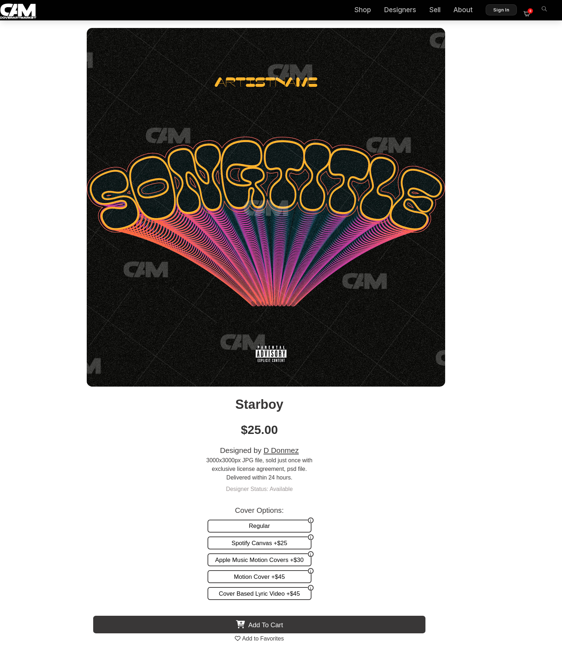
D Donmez (431, 90)
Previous (23, 364)
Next (538, 364)
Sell (439, 11)
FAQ (533, 488)
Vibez (344, 427)
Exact (470, 427)
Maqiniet (218, 427)
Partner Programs (516, 510)
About (467, 11)
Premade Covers (364, 480)
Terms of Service (303, 621)
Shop (366, 11)
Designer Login (256, 621)
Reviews (528, 495)
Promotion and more (369, 503)
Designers (404, 11)
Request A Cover (364, 495)
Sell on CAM (523, 503)
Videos (351, 510)
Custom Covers (362, 488)
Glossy (92, 427)
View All (322, 291)
